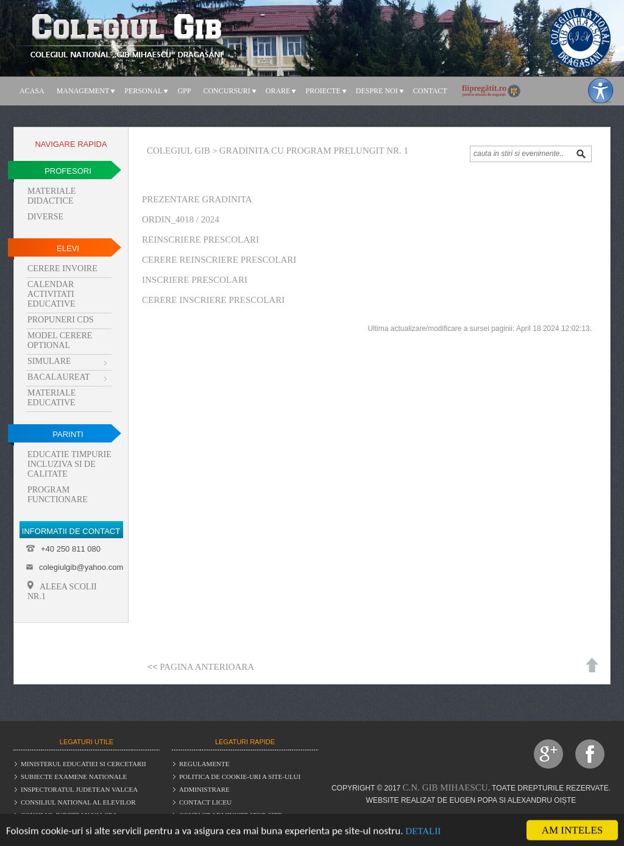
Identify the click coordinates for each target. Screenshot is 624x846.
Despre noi (377, 91)
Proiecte (322, 91)
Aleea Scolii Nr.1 (62, 591)
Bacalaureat (58, 377)
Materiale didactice (51, 196)
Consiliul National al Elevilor (78, 802)
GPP (184, 91)
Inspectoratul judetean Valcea (79, 789)
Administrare (204, 789)
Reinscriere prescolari (200, 239)
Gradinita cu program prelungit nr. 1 (313, 150)
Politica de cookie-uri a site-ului (239, 776)
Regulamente (204, 763)
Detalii (423, 832)
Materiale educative (51, 397)
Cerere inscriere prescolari (213, 300)
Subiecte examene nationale (74, 776)
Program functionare (57, 494)
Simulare (49, 361)
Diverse (45, 216)
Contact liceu (205, 802)
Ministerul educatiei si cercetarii (83, 763)
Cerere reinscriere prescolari (219, 260)
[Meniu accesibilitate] (600, 90)
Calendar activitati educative (51, 294)
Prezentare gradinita (197, 199)
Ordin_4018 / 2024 (180, 219)
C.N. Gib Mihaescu (445, 787)
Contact (430, 91)
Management (83, 91)
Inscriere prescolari (194, 280)
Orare (278, 91)
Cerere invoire (62, 268)
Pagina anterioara (207, 667)
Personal (143, 91)
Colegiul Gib (178, 150)
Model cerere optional (59, 340)
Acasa (32, 91)
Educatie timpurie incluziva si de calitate (69, 464)
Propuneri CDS (60, 319)
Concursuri (226, 91)
